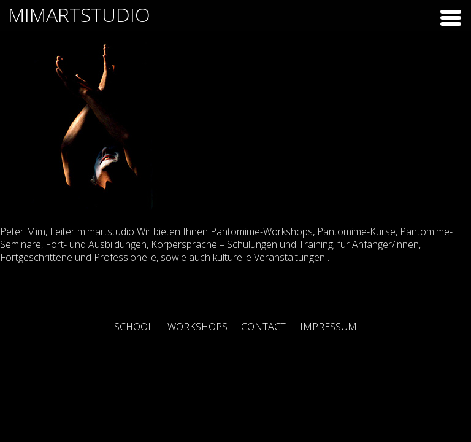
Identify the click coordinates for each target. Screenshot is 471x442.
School (133, 326)
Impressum (328, 326)
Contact (263, 326)
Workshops (197, 326)
